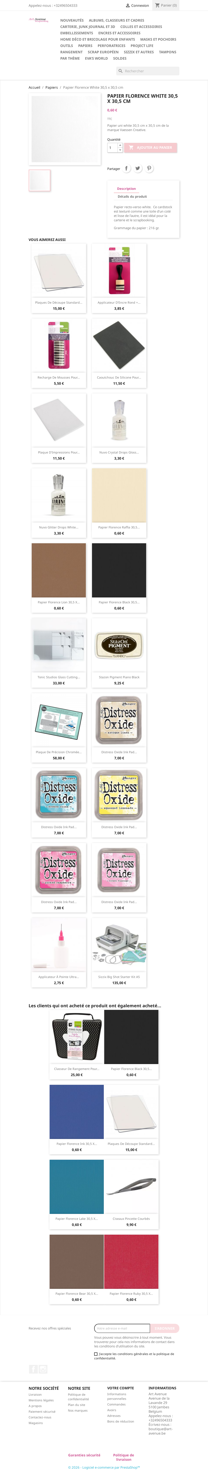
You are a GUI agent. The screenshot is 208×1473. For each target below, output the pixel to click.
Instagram (43, 1369)
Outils (66, 45)
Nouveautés (72, 20)
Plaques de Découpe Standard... (58, 302)
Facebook (33, 1369)
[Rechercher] (147, 71)
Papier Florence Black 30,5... (119, 602)
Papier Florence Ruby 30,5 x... (131, 1293)
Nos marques (78, 1410)
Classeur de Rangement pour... (76, 1069)
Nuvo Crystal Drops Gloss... (119, 452)
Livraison (35, 1394)
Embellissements (76, 33)
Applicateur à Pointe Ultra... (58, 977)
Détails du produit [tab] (132, 196)
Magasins (36, 1423)
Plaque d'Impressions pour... (59, 452)
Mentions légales (41, 1400)
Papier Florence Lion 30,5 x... (59, 602)
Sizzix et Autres (139, 52)
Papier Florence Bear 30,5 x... (76, 1293)
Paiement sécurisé (42, 1411)
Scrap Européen (103, 52)
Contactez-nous (40, 1417)
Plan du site (76, 1405)
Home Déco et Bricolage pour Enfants (97, 39)
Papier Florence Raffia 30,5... (119, 527)
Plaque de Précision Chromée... (59, 752)
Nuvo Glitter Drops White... (58, 527)
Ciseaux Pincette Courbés (131, 1219)
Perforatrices (111, 45)
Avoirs (111, 1410)
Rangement (71, 52)
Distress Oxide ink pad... (119, 752)
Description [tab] (126, 188)
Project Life (142, 45)
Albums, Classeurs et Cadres (116, 20)
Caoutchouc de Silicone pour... (119, 377)
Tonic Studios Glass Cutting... (59, 677)
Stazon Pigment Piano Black (119, 677)
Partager (126, 168)
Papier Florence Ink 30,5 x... (77, 1144)
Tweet (137, 168)
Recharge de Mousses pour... (59, 377)
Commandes (116, 1404)
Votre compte (120, 1388)
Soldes (120, 58)
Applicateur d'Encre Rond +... (119, 302)
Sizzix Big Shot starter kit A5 (119, 977)
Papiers (85, 45)
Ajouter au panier (150, 148)
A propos (35, 1406)
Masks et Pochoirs (158, 39)
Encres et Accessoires (119, 33)
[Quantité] (112, 147)
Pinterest (149, 168)
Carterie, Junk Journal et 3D (87, 26)
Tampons (167, 52)
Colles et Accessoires (141, 26)
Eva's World (96, 58)
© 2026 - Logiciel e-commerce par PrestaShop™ (104, 1467)
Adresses (114, 1416)
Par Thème (70, 58)
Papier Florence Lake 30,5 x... (76, 1219)
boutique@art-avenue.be (161, 1431)
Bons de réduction (120, 1421)
